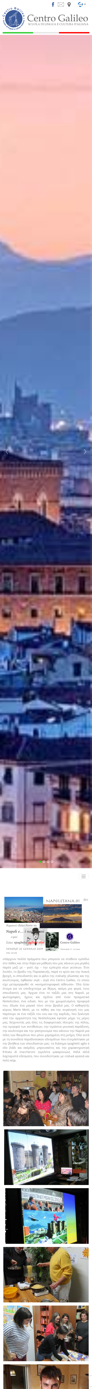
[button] (7, 451)
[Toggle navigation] (83, 876)
